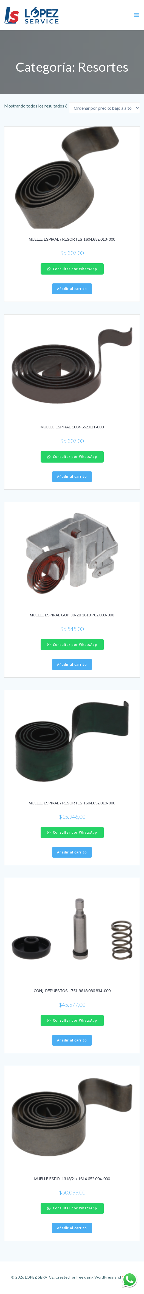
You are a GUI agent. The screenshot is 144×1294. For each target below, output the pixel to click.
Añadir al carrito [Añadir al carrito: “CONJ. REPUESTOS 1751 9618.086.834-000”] (72, 1040)
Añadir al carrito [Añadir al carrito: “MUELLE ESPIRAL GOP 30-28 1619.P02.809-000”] (72, 664)
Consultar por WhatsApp (72, 269)
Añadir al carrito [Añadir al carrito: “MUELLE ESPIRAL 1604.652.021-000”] (72, 476)
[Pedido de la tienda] (104, 107)
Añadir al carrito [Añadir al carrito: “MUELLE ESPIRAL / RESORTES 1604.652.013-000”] (72, 288)
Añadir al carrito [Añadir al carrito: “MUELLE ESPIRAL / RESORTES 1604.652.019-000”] (72, 852)
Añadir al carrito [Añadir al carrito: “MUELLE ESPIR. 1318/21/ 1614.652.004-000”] (72, 1228)
